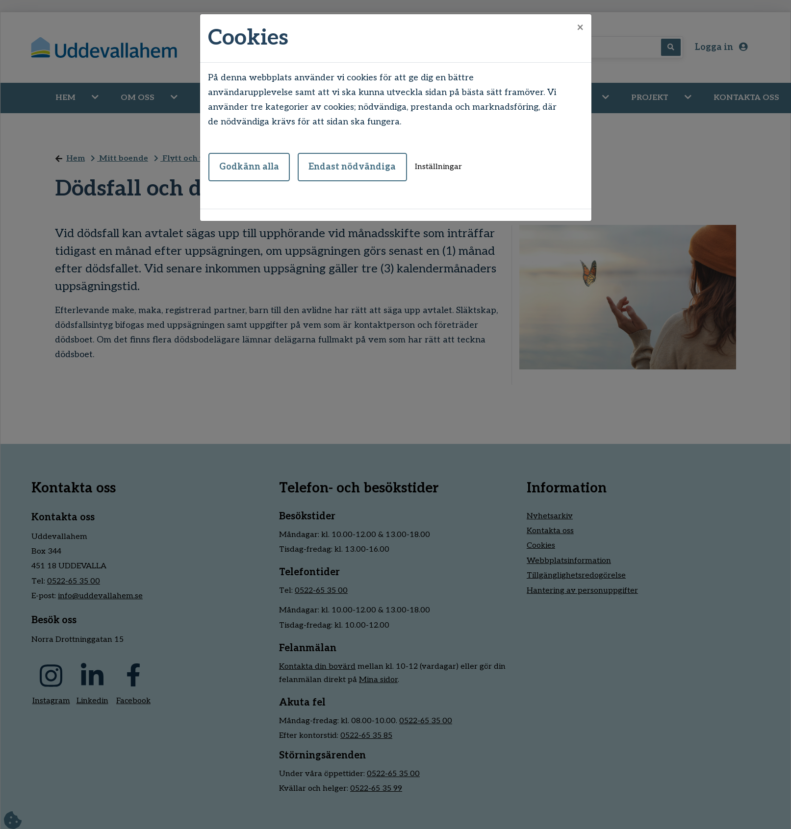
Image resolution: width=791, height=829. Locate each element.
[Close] (580, 28)
